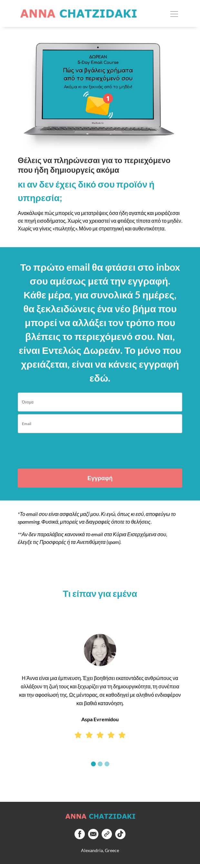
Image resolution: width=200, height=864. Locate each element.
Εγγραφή (100, 477)
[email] (100, 423)
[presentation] (55, 448)
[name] (100, 402)
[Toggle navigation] (174, 13)
